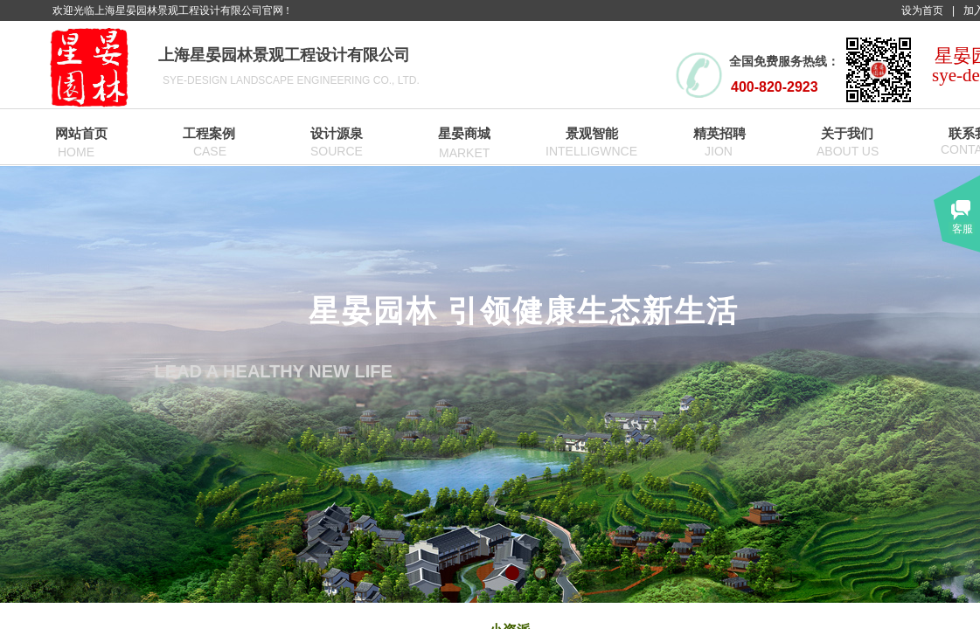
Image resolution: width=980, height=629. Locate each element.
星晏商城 (464, 134)
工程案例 (209, 134)
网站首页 (81, 134)
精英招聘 (719, 134)
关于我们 (847, 134)
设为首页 (922, 10)
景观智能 (592, 134)
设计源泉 (336, 134)
